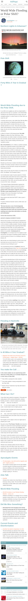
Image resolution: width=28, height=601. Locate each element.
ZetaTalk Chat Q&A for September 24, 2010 (13, 529)
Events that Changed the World (14, 590)
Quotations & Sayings (11, 555)
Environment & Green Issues (13, 578)
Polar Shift (18, 248)
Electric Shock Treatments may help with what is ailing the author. (13, 386)
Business (15, 4)
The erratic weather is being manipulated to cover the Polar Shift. (14, 382)
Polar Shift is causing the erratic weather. (12, 379)
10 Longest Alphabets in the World (14, 592)
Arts (2, 4)
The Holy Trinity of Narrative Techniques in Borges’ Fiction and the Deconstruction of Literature (14, 550)
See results (9, 390)
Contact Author (9, 21)
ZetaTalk (5, 478)
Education (20, 4)
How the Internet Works (12, 571)
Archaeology (9, 563)
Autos (6, 4)
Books (10, 4)
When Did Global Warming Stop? (14, 580)
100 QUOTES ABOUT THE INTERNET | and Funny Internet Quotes (14, 558)
